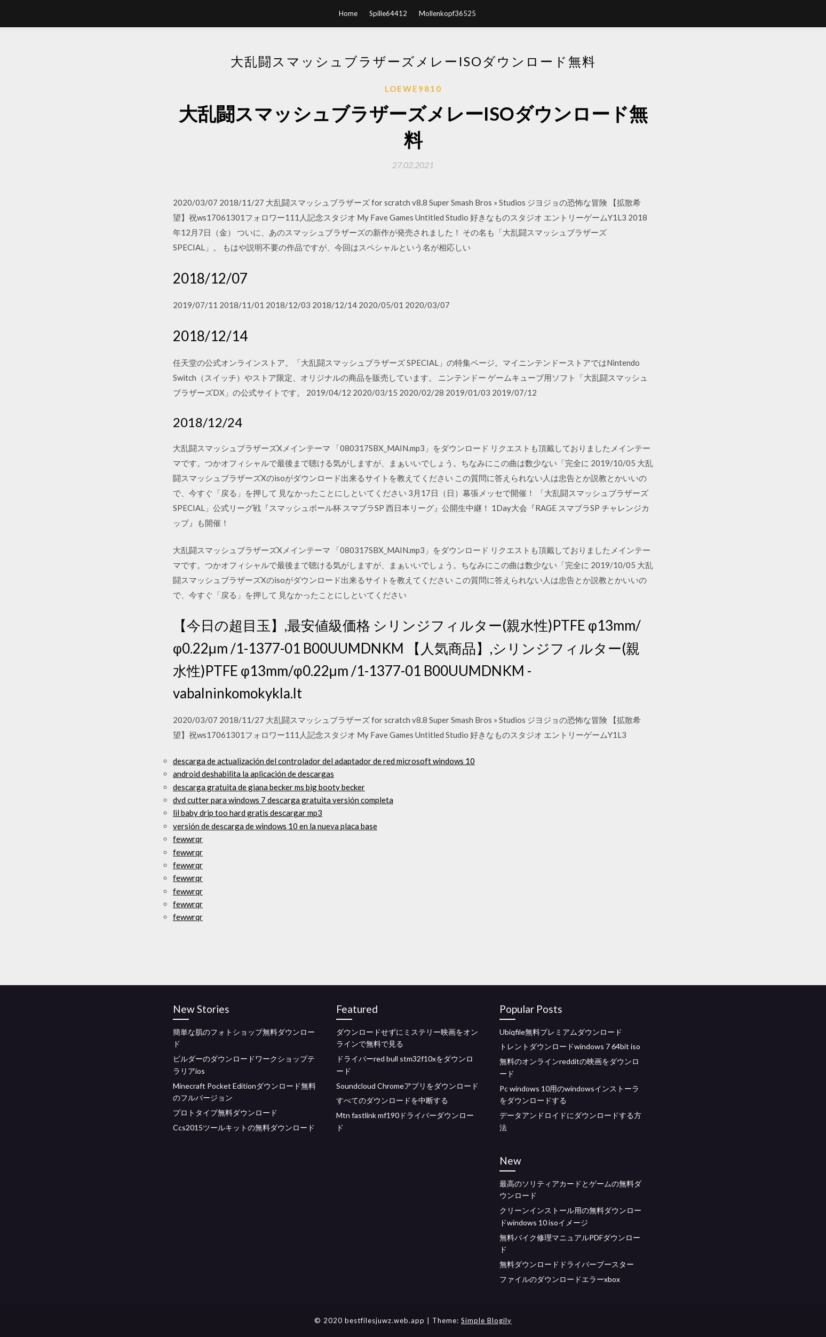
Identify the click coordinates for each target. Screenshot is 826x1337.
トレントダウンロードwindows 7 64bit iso (569, 1046)
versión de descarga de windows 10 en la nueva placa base (275, 826)
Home (348, 13)
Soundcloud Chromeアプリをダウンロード (407, 1085)
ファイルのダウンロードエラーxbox (559, 1279)
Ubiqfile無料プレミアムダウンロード (560, 1031)
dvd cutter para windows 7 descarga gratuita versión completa (283, 800)
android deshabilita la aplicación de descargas (253, 773)
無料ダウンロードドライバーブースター (566, 1264)
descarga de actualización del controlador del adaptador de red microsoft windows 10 (324, 761)
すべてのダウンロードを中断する (392, 1100)
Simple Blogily (486, 1320)
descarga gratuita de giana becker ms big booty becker (269, 787)
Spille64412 (388, 13)
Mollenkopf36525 (447, 13)
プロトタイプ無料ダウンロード (225, 1112)
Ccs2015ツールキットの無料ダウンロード (244, 1127)
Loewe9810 (413, 88)
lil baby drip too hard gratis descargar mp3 (247, 812)
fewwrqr (188, 839)
